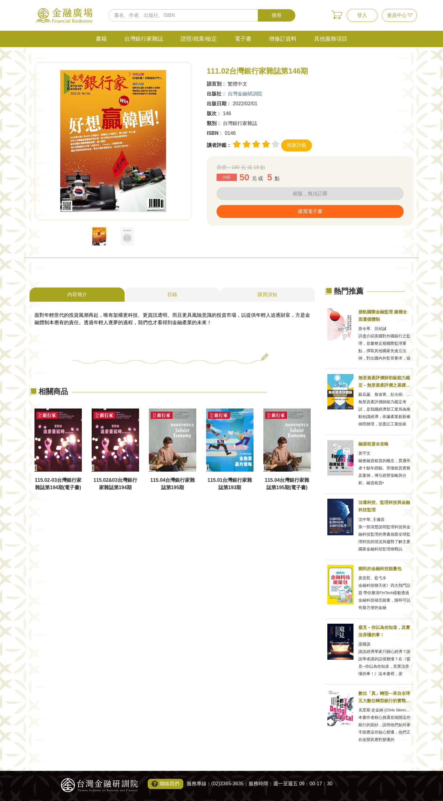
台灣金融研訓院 (245, 93)
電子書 (243, 39)
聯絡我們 (169, 783)
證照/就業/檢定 (199, 39)
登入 (362, 15)
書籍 (101, 39)
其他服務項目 (330, 39)
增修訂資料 (283, 39)
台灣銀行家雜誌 (143, 39)
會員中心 (397, 15)
